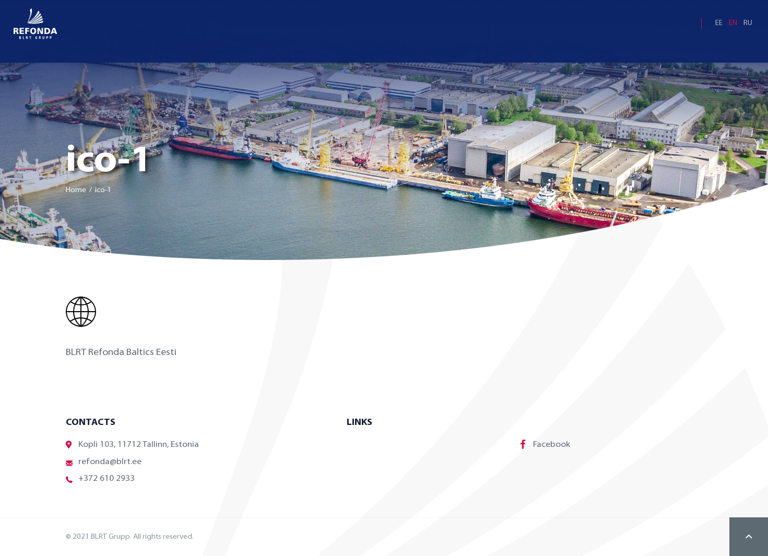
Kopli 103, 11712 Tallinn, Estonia (132, 445)
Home (76, 190)
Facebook (545, 444)
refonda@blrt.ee (103, 462)
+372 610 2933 (100, 479)
